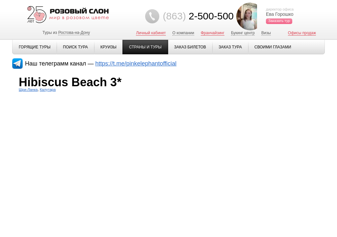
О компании (183, 33)
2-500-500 (198, 16)
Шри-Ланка (28, 90)
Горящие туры (34, 47)
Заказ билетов (190, 47)
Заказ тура (230, 47)
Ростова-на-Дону (74, 32)
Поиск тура (75, 47)
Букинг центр (243, 33)
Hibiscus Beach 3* (70, 82)
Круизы (108, 47)
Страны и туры (145, 47)
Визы (266, 33)
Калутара (48, 90)
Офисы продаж (302, 33)
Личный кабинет (151, 33)
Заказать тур (279, 21)
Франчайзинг (212, 33)
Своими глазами (272, 47)
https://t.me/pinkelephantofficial (136, 63)
